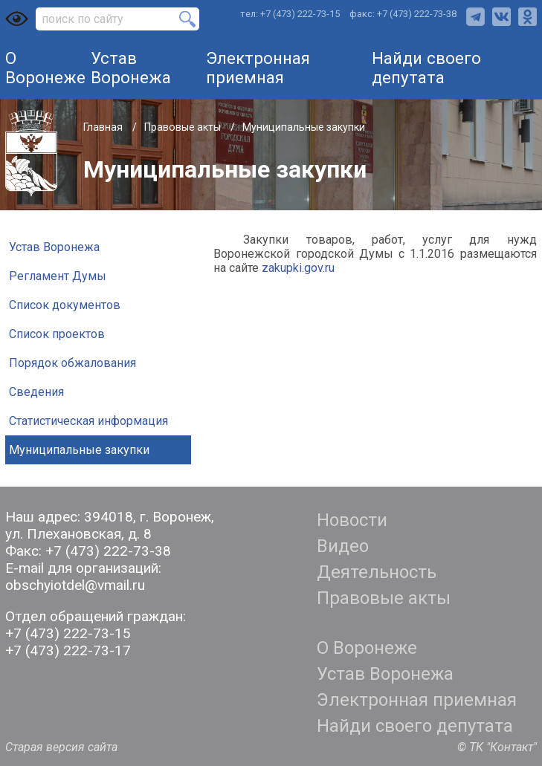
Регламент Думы (57, 276)
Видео (343, 546)
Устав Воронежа (131, 67)
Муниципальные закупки (79, 450)
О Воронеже (45, 67)
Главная (104, 127)
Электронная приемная (258, 67)
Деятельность (376, 572)
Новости (352, 520)
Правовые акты (183, 127)
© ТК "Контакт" (497, 747)
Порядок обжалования (72, 363)
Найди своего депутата (426, 67)
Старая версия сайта (61, 747)
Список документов (64, 305)
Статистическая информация (88, 421)
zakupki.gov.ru (298, 268)
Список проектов (57, 334)
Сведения (36, 392)
